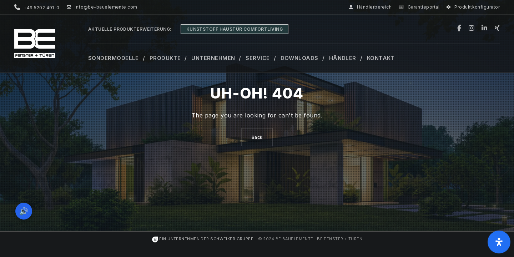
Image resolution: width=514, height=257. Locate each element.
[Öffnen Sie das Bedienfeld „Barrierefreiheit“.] (499, 242)
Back (257, 137)
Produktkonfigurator (473, 7)
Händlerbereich (370, 7)
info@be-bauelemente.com (102, 7)
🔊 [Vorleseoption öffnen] (24, 210)
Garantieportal (419, 7)
